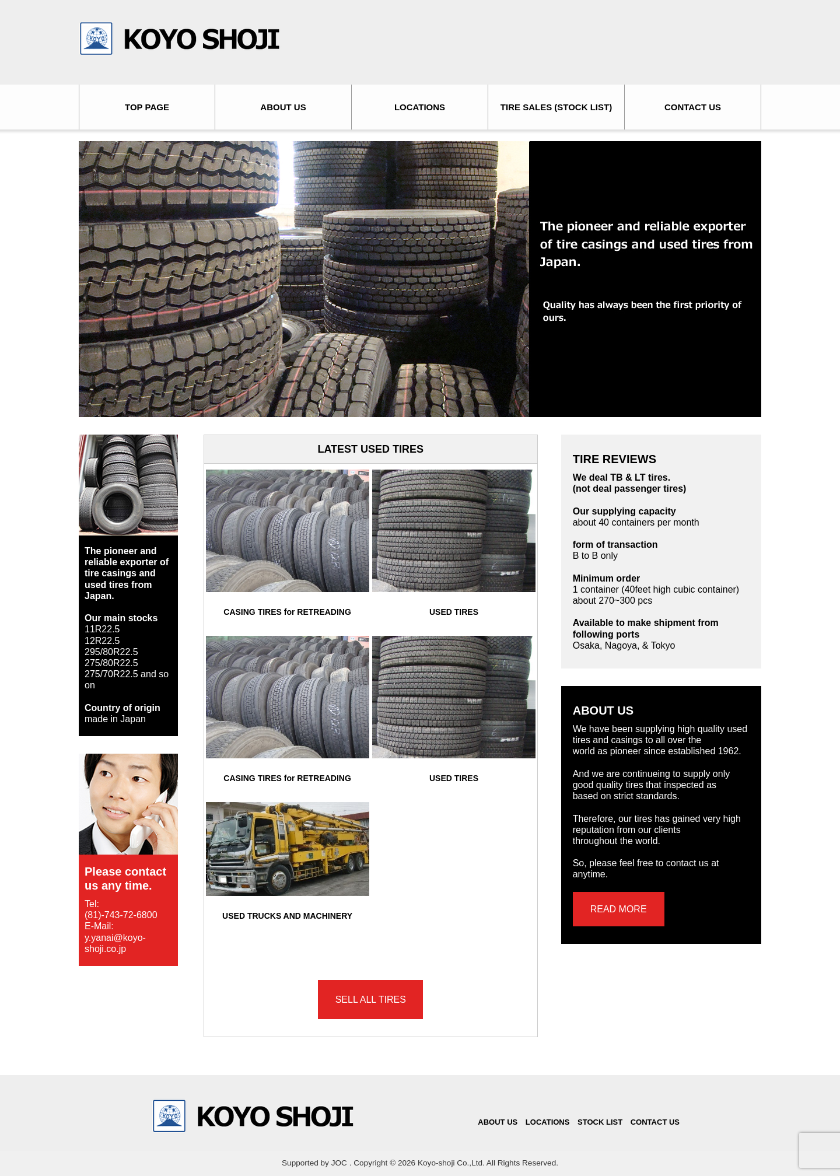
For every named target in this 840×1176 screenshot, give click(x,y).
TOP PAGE (147, 107)
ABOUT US (283, 107)
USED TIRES (453, 543)
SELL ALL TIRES (370, 1000)
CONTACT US (692, 107)
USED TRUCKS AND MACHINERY (287, 861)
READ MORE (618, 909)
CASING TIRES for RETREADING (287, 543)
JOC (339, 1162)
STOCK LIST (600, 1122)
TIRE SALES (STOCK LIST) (556, 107)
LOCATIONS (419, 107)
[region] (420, 279)
